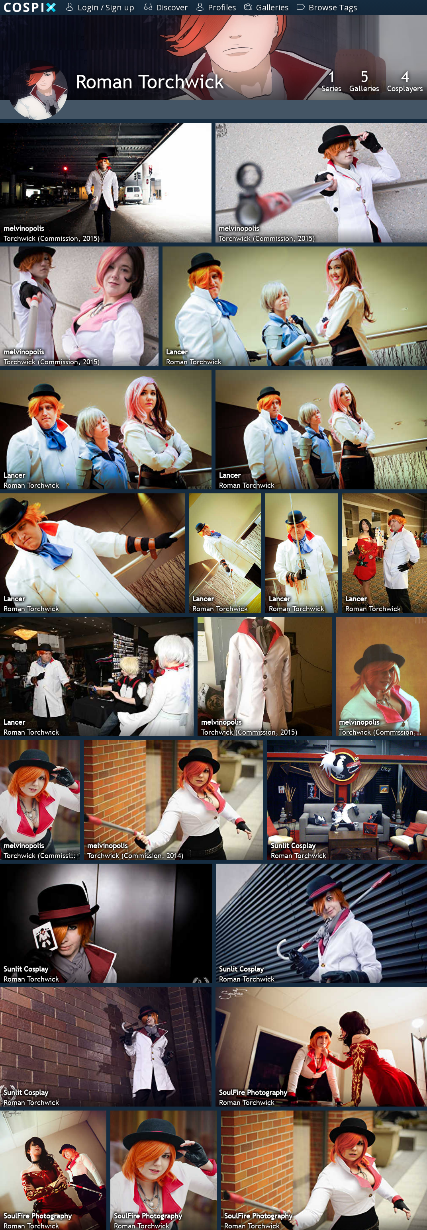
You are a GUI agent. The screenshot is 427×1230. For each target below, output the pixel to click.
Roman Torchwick (150, 81)
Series (331, 80)
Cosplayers (405, 80)
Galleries (364, 80)
